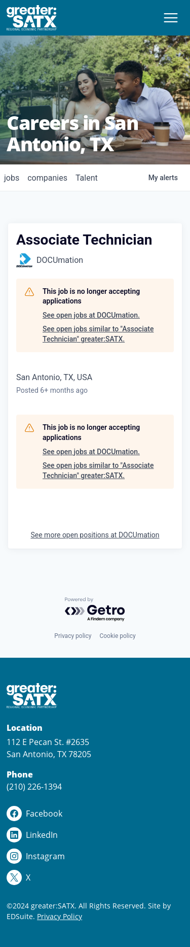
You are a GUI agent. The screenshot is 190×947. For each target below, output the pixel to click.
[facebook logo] (95, 813)
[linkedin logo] (95, 834)
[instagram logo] (95, 856)
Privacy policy (72, 635)
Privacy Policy (59, 916)
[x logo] (95, 877)
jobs (11, 178)
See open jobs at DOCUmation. (91, 315)
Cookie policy (117, 635)
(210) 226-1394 (34, 786)
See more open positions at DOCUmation (94, 535)
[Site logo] (32, 17)
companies (47, 178)
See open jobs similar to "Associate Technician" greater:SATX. (98, 334)
